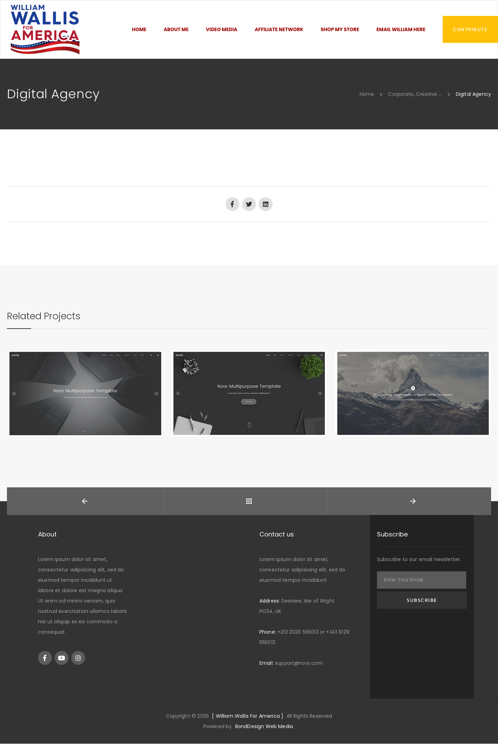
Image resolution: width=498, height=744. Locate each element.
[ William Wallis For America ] (247, 716)
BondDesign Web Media (264, 726)
